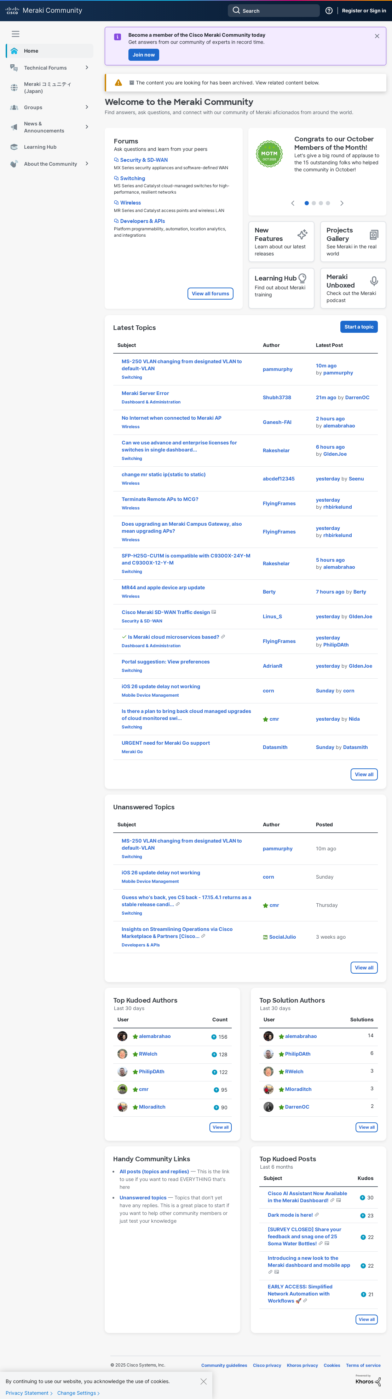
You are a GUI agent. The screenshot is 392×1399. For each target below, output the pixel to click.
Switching (132, 178)
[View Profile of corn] (268, 690)
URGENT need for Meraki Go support (166, 743)
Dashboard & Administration (151, 402)
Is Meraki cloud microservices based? (174, 637)
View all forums (210, 293)
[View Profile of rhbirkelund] (337, 507)
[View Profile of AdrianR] (272, 666)
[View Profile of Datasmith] (275, 747)
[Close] (203, 1385)
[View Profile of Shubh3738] (277, 397)
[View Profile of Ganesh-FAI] (277, 422)
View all (364, 774)
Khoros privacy (302, 1365)
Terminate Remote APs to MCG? (160, 499)
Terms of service (363, 1365)
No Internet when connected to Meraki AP (171, 418)
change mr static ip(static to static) (164, 474)
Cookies (332, 1365)
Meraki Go (132, 751)
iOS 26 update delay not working (161, 686)
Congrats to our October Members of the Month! (334, 143)
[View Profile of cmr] (274, 719)
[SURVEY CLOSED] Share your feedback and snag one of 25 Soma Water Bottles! (304, 1236)
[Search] (274, 10)
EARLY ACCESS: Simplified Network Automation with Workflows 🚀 (300, 1293)
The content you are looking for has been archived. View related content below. (224, 82)
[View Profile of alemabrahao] (339, 426)
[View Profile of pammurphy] (278, 369)
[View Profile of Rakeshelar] (276, 450)
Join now (144, 55)
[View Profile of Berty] (269, 592)
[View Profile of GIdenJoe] (335, 454)
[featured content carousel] (317, 171)
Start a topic (359, 327)
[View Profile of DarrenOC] (357, 397)
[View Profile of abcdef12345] (279, 479)
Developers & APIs (142, 221)
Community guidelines (224, 1365)
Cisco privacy (267, 1365)
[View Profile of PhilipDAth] (336, 645)
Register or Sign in (364, 10)
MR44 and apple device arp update (163, 587)
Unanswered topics (143, 1197)
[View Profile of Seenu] (356, 479)
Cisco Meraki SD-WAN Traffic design (166, 612)
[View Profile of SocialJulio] (282, 937)
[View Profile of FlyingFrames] (279, 503)
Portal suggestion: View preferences (166, 662)
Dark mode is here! (291, 1215)
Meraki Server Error (145, 393)
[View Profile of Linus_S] (272, 616)
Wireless (130, 203)
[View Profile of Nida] (354, 719)
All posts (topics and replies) (154, 1171)
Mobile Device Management (150, 695)
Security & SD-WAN (144, 160)
